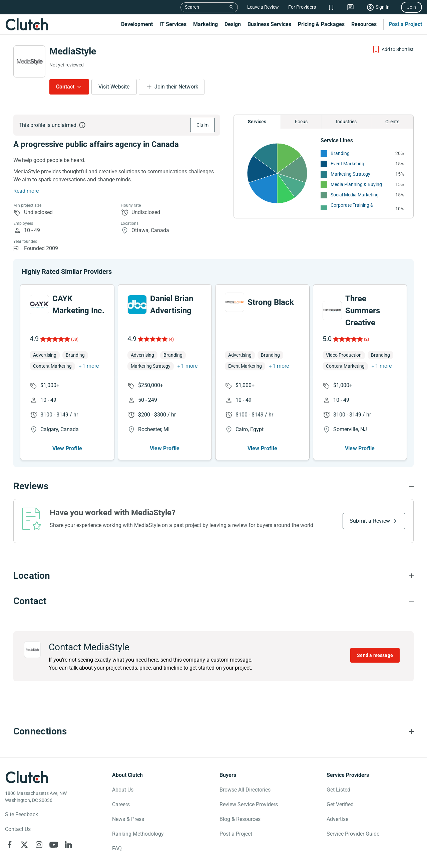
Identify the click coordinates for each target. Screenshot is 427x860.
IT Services (172, 24)
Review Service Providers (249, 775)
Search (192, 7)
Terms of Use (182, 847)
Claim (202, 125)
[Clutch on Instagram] (39, 815)
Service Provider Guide (353, 805)
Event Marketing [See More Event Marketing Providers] (347, 163)
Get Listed (338, 760)
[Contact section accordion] (213, 572)
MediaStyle (72, 51)
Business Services (269, 24)
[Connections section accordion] (213, 702)
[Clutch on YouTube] (53, 815)
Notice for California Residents (131, 847)
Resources (364, 24)
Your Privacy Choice (60, 847)
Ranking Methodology (138, 805)
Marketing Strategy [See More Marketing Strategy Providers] (350, 174)
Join (411, 7)
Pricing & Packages (321, 24)
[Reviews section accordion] (213, 457)
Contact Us (18, 800)
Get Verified (340, 775)
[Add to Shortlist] (393, 49)
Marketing (205, 24)
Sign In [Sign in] (383, 7)
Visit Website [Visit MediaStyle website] (114, 86)
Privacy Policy (19, 847)
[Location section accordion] (213, 546)
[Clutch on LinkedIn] (68, 815)
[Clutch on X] (24, 815)
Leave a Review (263, 7)
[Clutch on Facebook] (9, 815)
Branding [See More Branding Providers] (340, 153)
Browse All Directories (245, 760)
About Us (122, 760)
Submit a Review (370, 492)
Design (233, 24)
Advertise (337, 790)
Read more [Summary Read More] (26, 191)
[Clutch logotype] (26, 748)
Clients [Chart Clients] (392, 121)
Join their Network (176, 86)
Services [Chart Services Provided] (257, 121)
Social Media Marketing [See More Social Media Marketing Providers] (355, 194)
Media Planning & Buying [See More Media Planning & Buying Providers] (356, 184)
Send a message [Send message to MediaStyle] (375, 626)
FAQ (117, 819)
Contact (65, 86)
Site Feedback (21, 785)
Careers (121, 775)
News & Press (128, 790)
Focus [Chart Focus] (301, 121)
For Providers (302, 7)
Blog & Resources (240, 790)
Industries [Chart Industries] (346, 121)
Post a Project (405, 24)
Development (137, 24)
